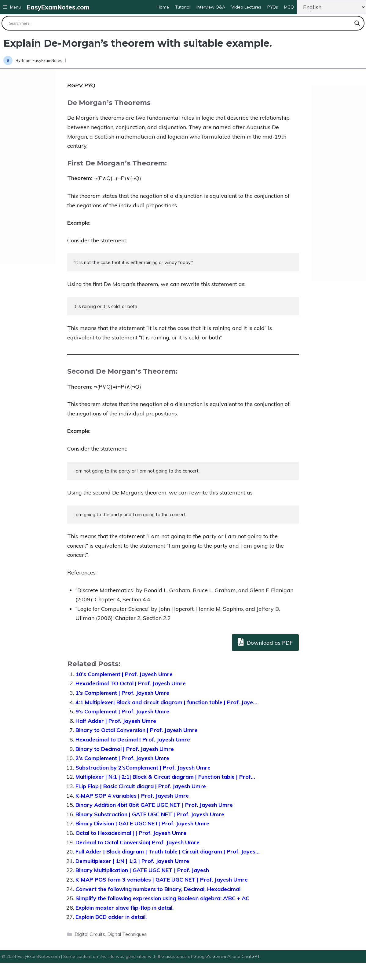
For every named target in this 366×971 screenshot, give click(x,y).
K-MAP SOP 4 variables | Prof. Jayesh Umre (132, 795)
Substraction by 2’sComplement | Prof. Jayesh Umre (142, 767)
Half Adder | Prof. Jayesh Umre (115, 720)
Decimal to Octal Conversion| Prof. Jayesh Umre (137, 842)
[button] (12, 7)
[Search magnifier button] (357, 23)
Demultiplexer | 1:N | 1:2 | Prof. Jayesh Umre (132, 860)
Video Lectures (246, 7)
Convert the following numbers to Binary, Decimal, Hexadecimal (157, 889)
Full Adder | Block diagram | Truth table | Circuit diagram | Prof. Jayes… (167, 851)
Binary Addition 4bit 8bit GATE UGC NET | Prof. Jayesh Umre (154, 804)
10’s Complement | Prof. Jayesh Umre (124, 674)
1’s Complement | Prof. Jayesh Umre (122, 692)
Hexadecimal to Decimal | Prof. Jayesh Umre (132, 739)
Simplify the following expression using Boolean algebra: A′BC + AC (162, 898)
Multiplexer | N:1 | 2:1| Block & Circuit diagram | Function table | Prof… (165, 776)
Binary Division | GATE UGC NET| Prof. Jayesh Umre (142, 823)
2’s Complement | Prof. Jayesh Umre (122, 758)
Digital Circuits (90, 934)
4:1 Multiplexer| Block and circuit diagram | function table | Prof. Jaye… (166, 702)
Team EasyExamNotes (41, 60)
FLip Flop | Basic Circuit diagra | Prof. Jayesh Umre (140, 786)
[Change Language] (331, 7)
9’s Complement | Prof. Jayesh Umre (122, 711)
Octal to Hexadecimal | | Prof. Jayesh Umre (130, 832)
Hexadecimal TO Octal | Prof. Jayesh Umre (130, 683)
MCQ (289, 7)
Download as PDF (265, 642)
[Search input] (180, 23)
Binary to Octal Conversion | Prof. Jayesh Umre (136, 730)
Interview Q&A (210, 7)
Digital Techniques (127, 934)
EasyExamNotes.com (58, 7)
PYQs (272, 7)
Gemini (219, 956)
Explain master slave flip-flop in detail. (124, 907)
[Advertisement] (27, 166)
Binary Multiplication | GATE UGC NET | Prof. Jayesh (142, 870)
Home (163, 7)
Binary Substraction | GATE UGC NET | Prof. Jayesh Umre (149, 814)
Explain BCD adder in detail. (111, 916)
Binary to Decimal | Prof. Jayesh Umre (124, 748)
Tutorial (182, 7)
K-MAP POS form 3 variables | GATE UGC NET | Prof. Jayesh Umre (161, 879)
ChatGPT (251, 956)
